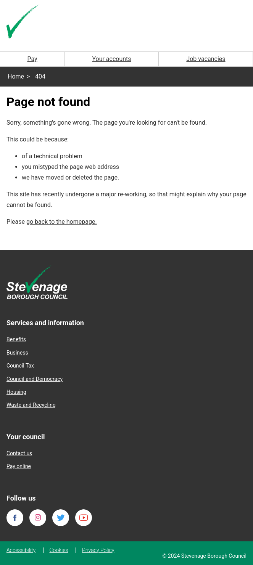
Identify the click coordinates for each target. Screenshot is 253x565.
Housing (16, 392)
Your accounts (111, 59)
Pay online (18, 466)
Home (16, 76)
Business (17, 353)
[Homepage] (23, 22)
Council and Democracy (34, 379)
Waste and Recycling (31, 405)
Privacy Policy (98, 550)
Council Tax (20, 366)
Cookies (59, 550)
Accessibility (20, 550)
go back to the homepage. (61, 221)
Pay (32, 59)
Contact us (19, 453)
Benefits (16, 339)
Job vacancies (205, 59)
